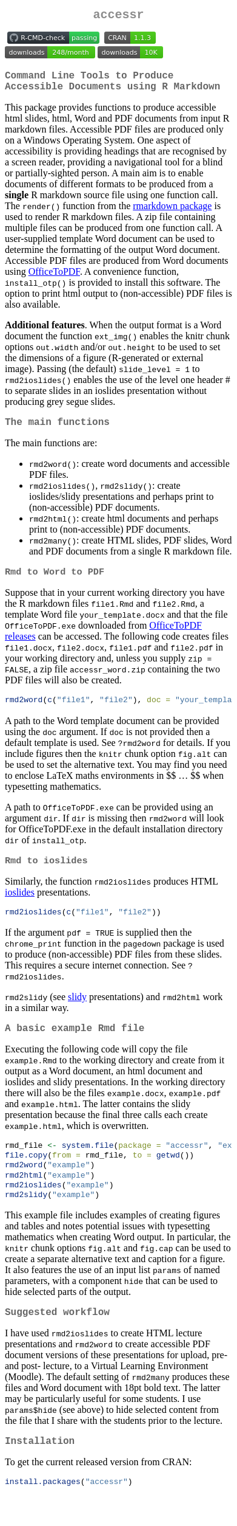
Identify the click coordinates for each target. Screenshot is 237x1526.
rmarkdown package (172, 213)
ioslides (20, 905)
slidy (77, 1011)
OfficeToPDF (54, 279)
